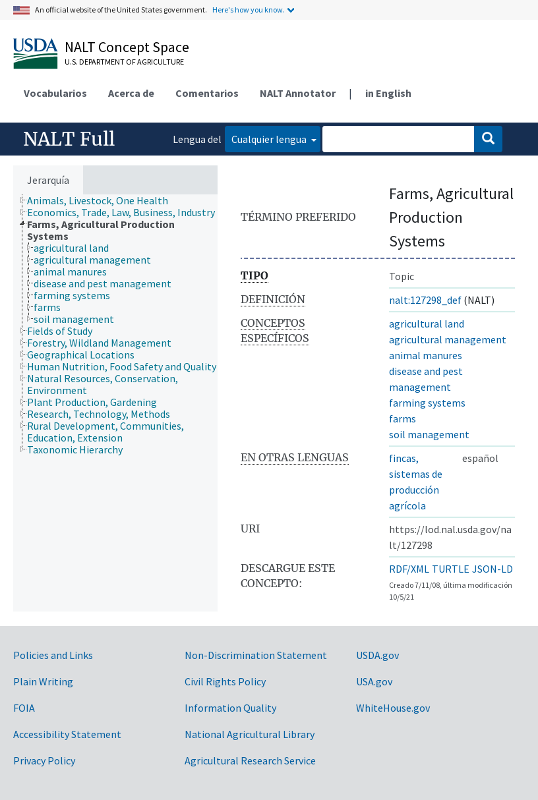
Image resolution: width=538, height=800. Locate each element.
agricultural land (426, 323)
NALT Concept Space (127, 47)
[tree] (115, 403)
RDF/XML (409, 568)
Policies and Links (53, 655)
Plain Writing (43, 681)
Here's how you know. (248, 9)
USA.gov (374, 681)
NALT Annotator (298, 93)
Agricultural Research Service (250, 760)
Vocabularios (55, 93)
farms (402, 418)
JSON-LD (492, 568)
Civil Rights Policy (225, 681)
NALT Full (69, 139)
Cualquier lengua (270, 139)
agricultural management (447, 339)
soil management (429, 434)
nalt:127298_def (425, 299)
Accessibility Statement (67, 734)
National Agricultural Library (249, 734)
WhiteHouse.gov (393, 707)
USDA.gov (377, 655)
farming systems (427, 402)
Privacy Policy (44, 760)
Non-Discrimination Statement (256, 655)
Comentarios (207, 93)
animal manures (425, 355)
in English (388, 93)
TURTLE (450, 568)
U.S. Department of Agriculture (124, 62)
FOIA (24, 707)
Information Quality (230, 707)
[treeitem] (103, 200)
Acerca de (131, 93)
